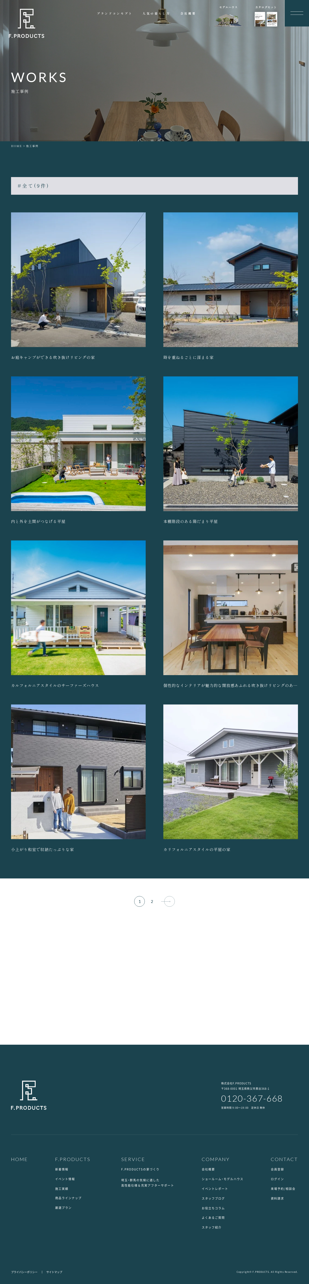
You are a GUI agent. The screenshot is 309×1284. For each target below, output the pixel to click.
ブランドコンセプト (115, 13)
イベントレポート (215, 1188)
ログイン (277, 1179)
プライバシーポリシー (24, 1272)
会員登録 (277, 1169)
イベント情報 (65, 1179)
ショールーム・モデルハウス (222, 1179)
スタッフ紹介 (212, 1227)
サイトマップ (54, 1272)
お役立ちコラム (213, 1208)
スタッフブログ (213, 1198)
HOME (16, 146)
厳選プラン (63, 1207)
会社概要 (188, 13)
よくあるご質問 (213, 1217)
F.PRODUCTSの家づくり (140, 1169)
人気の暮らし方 (156, 13)
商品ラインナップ (68, 1198)
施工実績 (61, 1188)
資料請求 (277, 1198)
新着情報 (61, 1169)
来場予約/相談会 (283, 1188)
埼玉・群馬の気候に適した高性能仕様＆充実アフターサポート (147, 1182)
